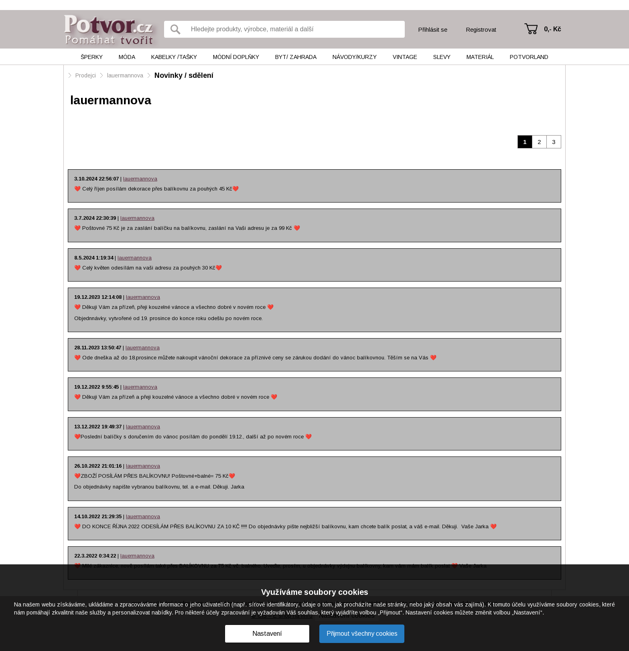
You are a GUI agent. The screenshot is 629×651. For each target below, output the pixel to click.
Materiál (480, 57)
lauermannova (125, 75)
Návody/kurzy (355, 57)
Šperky (92, 57)
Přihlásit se (432, 29)
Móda (127, 57)
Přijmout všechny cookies (362, 633)
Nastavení (267, 633)
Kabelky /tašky (174, 57)
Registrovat (481, 29)
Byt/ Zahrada (296, 57)
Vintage (405, 57)
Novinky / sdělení (183, 75)
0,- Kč (552, 29)
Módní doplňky (236, 57)
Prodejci (85, 75)
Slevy (441, 57)
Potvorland (529, 57)
